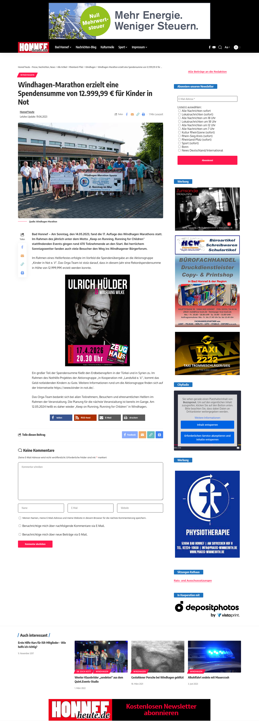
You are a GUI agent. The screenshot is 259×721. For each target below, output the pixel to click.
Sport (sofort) (188, 142)
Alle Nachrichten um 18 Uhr (197, 117)
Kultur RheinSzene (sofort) (196, 131)
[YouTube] (214, 47)
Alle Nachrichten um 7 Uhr (196, 128)
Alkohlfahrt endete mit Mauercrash (209, 678)
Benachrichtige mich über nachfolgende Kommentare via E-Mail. (63, 526)
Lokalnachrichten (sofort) (196, 113)
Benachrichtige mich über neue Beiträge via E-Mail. (54, 535)
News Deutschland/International (201, 149)
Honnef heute (27, 111)
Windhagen (28, 75)
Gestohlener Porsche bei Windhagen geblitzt (157, 678)
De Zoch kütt (84, 672)
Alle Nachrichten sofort (195, 110)
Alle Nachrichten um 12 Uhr (197, 124)
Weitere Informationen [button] (207, 417)
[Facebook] (210, 47)
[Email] (132, 114)
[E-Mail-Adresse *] (207, 98)
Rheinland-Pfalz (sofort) (195, 138)
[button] (220, 47)
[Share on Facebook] (126, 114)
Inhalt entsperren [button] (207, 424)
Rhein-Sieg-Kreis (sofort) (195, 135)
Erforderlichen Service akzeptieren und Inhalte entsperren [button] (207, 437)
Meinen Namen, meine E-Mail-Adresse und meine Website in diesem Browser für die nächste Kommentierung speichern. (84, 518)
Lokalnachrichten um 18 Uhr (197, 120)
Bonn (183, 146)
